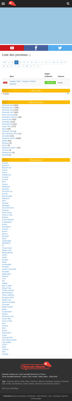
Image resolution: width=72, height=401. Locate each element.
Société (5, 155)
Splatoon (57, 381)
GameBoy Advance (10, 117)
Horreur (5, 326)
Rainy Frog (6, 288)
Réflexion (6, 198)
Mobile (4, 141)
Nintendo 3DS (7, 112)
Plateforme (6, 175)
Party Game (7, 213)
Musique (5, 143)
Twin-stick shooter (9, 340)
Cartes (4, 170)
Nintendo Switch (8, 138)
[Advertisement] (36, 19)
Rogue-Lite (6, 300)
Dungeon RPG (8, 297)
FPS (4, 182)
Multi (4, 347)
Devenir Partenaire (18, 396)
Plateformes (7, 152)
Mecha (5, 314)
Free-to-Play (7, 321)
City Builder (6, 342)
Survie (4, 330)
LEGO (4, 145)
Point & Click (7, 215)
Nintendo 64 (7, 124)
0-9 (4, 62)
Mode (4, 262)
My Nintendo (17, 384)
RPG (4, 201)
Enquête (5, 272)
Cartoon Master (28, 384)
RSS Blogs (14, 388)
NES (4, 129)
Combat (5, 177)
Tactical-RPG (7, 338)
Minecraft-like (7, 253)
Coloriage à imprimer (60, 396)
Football (5, 267)
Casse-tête (6, 319)
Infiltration (6, 187)
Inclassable (6, 241)
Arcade (5, 163)
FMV (4, 328)
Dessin (5, 234)
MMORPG (6, 243)
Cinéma (5, 150)
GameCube (6, 119)
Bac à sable (7, 286)
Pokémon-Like (8, 316)
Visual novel (7, 248)
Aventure (5, 165)
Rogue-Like (6, 250)
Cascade (5, 304)
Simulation (6, 227)
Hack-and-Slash (8, 302)
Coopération (7, 312)
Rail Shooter (7, 196)
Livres (4, 335)
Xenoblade (49, 381)
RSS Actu (5, 388)
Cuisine (5, 229)
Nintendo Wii (7, 105)
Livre (4, 279)
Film (3, 323)
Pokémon (34, 381)
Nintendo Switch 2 (9, 148)
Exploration (6, 333)
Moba (4, 309)
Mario (27, 381)
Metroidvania (7, 293)
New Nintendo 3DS (10, 134)
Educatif (5, 236)
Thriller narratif (8, 290)
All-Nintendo (31, 396)
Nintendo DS (7, 110)
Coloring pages (36, 398)
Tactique (5, 210)
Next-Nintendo (42, 396)
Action (4, 224)
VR (3, 281)
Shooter (5, 203)
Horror (4, 172)
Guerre (5, 184)
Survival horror (8, 208)
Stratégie (5, 205)
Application (6, 274)
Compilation (7, 222)
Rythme (5, 217)
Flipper (5, 283)
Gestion (5, 260)
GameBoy (6, 122)
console (5, 354)
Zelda (22, 381)
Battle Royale (7, 307)
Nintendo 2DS (7, 131)
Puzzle (5, 194)
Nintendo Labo (40, 384)
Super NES (6, 126)
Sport (4, 238)
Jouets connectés (9, 269)
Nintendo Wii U (8, 108)
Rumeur (5, 276)
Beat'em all (6, 168)
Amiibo (8, 384)
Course (5, 179)
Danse (4, 231)
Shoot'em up (7, 191)
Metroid (41, 381)
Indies (4, 257)
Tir (3, 245)
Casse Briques (8, 220)
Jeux (50, 396)
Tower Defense (8, 295)
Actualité (5, 136)
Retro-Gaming (8, 115)
